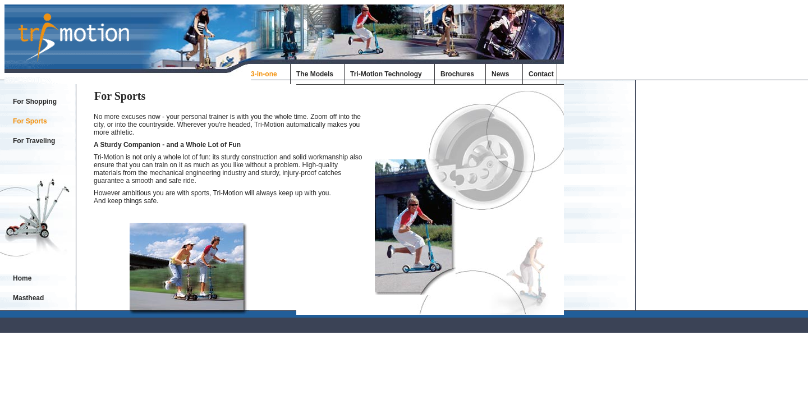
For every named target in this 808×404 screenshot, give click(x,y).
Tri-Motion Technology (386, 74)
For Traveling (34, 141)
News (500, 74)
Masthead (28, 298)
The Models (314, 74)
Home (22, 278)
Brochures (457, 74)
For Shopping (35, 101)
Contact (541, 74)
